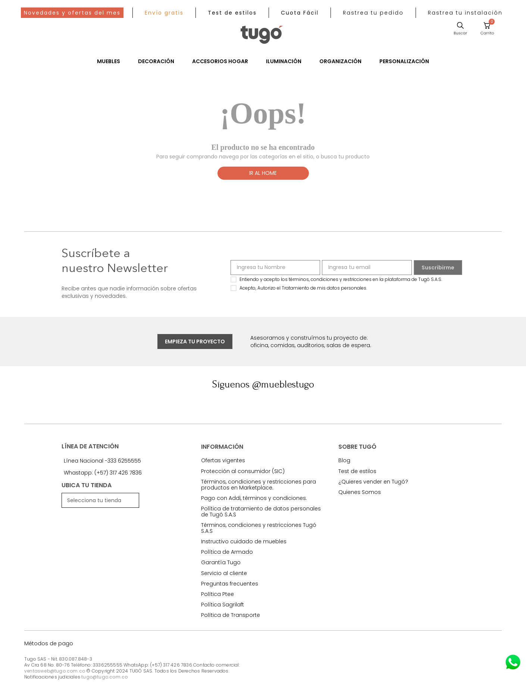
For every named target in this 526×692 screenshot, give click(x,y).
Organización (340, 61)
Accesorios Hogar (220, 61)
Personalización (404, 61)
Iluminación (283, 61)
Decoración (156, 61)
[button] (373, 12)
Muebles (108, 61)
